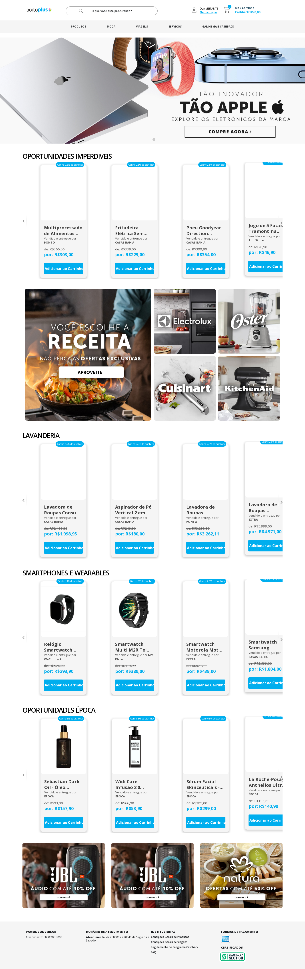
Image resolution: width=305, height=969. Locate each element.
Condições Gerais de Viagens (169, 941)
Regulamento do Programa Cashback (174, 946)
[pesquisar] (112, 10)
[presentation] (23, 220)
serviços (176, 26)
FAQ (153, 951)
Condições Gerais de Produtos (170, 936)
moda (109, 26)
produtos (75, 26)
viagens (142, 26)
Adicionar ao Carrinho (63, 268)
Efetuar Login (208, 12)
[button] (153, 139)
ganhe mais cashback (221, 26)
